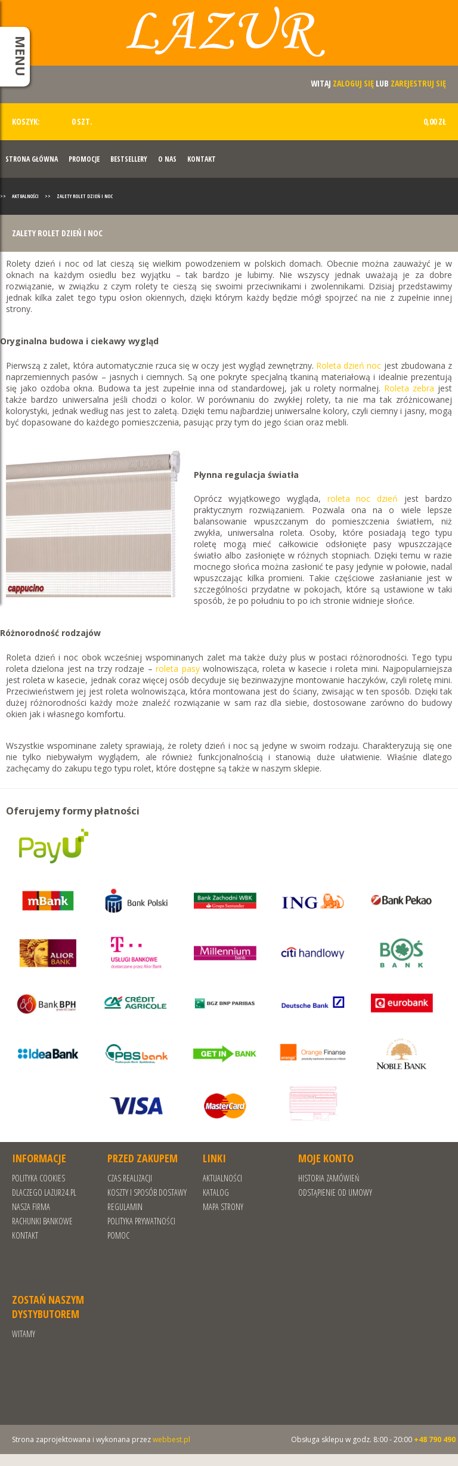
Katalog (216, 1192)
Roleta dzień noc (348, 365)
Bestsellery (128, 159)
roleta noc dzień (362, 498)
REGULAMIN (125, 1206)
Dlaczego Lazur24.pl (44, 1192)
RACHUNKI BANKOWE (42, 1221)
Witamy (23, 1334)
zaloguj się (353, 83)
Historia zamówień (328, 1178)
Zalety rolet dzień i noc (85, 196)
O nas (167, 159)
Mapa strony (223, 1206)
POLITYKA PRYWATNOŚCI (141, 1221)
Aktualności (25, 196)
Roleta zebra (409, 388)
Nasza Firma (31, 1206)
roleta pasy (177, 668)
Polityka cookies (38, 1178)
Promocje (84, 159)
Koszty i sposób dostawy (147, 1192)
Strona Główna (31, 159)
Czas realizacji (129, 1178)
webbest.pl (171, 1439)
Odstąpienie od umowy (335, 1192)
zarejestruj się (418, 83)
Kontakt (201, 159)
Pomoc (118, 1235)
